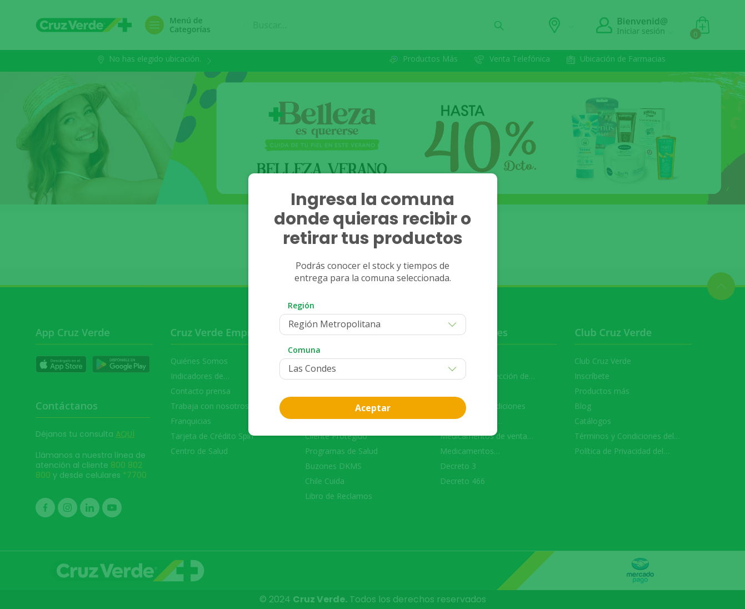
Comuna (304, 350)
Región (301, 305)
